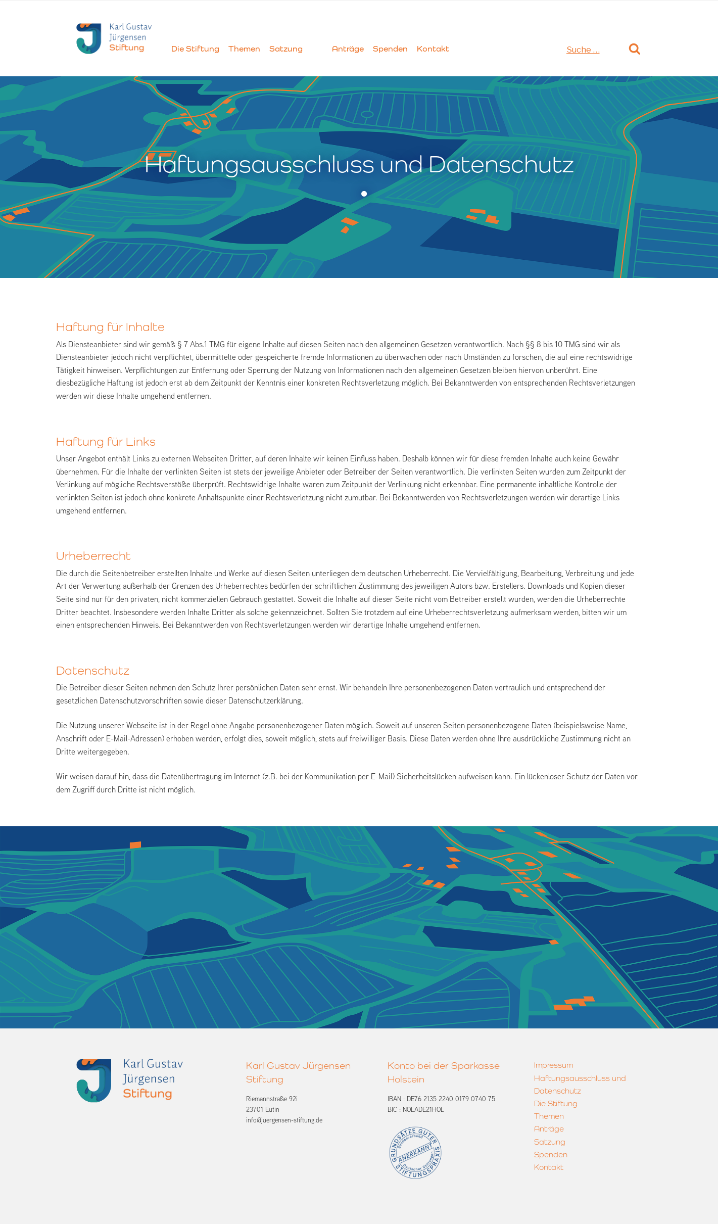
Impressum (553, 1065)
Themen (244, 48)
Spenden (390, 48)
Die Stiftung (195, 48)
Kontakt (433, 48)
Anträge (348, 48)
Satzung (286, 48)
